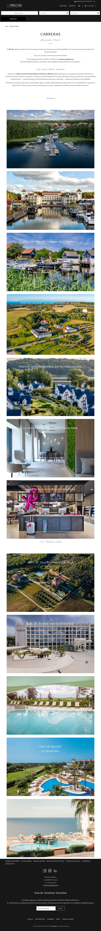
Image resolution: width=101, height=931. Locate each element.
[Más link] (78, 6)
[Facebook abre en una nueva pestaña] (44, 870)
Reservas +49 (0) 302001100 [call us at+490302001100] (83, 1)
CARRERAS (86, 861)
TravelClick (54, 926)
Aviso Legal (30, 919)
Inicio (6, 26)
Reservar (18, 19)
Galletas (58, 919)
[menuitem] (39, 6)
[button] (49, 13)
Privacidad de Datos (40, 919)
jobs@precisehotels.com (66, 59)
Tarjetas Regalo (73, 861)
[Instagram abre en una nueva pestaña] (49, 870)
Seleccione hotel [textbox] (18, 13)
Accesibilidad (50, 919)
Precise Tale (38, 892)
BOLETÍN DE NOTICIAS (55, 861)
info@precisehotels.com (51, 885)
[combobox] (19, 13)
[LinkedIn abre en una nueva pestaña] (55, 870)
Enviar (60, 908)
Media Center (39, 861)
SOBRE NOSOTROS (12, 861)
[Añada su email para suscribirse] (45, 908)
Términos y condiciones (68, 919)
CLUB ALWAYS (26, 861)
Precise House (61, 892)
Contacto (9, 864)
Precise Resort (49, 892)
